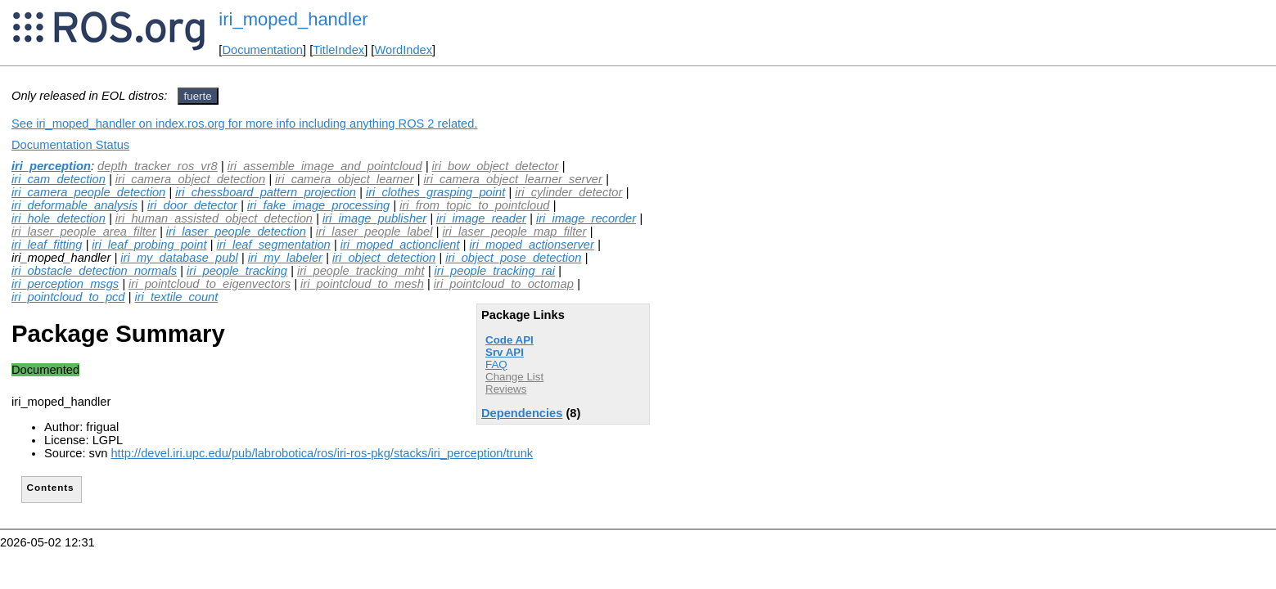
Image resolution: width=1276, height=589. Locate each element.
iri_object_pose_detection (513, 257)
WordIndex (403, 49)
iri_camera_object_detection (190, 179)
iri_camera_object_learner (344, 179)
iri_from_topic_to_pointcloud (474, 205)
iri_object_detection (383, 257)
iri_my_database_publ (178, 257)
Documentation (262, 49)
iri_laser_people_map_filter (514, 231)
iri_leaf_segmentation (273, 244)
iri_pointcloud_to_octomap (504, 283)
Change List (514, 377)
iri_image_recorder (586, 218)
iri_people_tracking (237, 270)
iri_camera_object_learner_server (513, 179)
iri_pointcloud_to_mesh (362, 283)
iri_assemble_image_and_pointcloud (325, 166)
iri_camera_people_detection (88, 192)
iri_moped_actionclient (400, 244)
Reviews (505, 389)
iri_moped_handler (293, 19)
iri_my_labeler (285, 257)
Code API (509, 340)
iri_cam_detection (58, 179)
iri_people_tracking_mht (361, 270)
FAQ (496, 364)
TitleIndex (338, 49)
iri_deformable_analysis (74, 205)
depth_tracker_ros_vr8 (157, 166)
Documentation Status (70, 144)
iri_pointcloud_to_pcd (68, 296)
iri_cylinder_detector (568, 192)
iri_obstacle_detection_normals (94, 270)
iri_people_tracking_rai (495, 270)
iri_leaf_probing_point (149, 244)
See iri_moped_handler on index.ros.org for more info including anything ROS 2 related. (244, 123)
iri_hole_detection (58, 218)
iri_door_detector (192, 205)
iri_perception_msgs (65, 283)
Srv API (504, 352)
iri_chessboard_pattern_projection (265, 192)
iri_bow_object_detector (495, 166)
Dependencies (521, 413)
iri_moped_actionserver (532, 244)
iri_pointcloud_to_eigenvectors (210, 283)
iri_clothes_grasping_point (435, 192)
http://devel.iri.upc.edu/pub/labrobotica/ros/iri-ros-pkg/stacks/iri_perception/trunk (321, 453)
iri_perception (51, 166)
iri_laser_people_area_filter (83, 231)
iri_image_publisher (374, 218)
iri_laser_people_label (374, 231)
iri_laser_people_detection (236, 231)
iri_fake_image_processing (318, 205)
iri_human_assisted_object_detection (214, 218)
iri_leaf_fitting (46, 244)
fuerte (198, 96)
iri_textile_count (176, 296)
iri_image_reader (481, 218)
